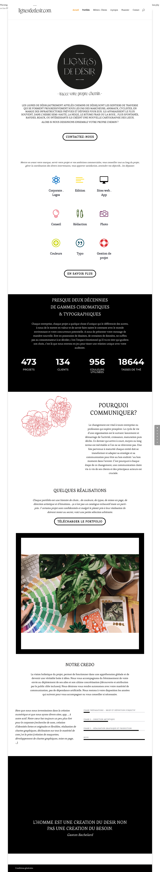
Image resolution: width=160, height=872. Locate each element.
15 (61, 645)
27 (89, 645)
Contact (136, 10)
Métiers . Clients (100, 10)
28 (91, 645)
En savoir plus (80, 273)
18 (68, 645)
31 (99, 645)
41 (122, 645)
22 (77, 645)
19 (70, 645)
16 (63, 645)
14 (58, 645)
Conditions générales (24, 868)
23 (80, 645)
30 (96, 645)
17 (65, 645)
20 (72, 645)
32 (101, 645)
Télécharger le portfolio (79, 521)
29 (94, 645)
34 (106, 645)
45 (132, 645)
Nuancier (125, 10)
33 (103, 645)
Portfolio (86, 10)
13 (56, 645)
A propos (114, 10)
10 (49, 645)
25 (84, 645)
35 (108, 645)
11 (51, 645)
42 (125, 645)
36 (110, 645)
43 (127, 645)
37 (113, 645)
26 (87, 645)
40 (120, 645)
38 (115, 645)
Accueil (76, 10)
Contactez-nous (80, 137)
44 (129, 645)
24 (82, 645)
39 (117, 645)
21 (75, 645)
